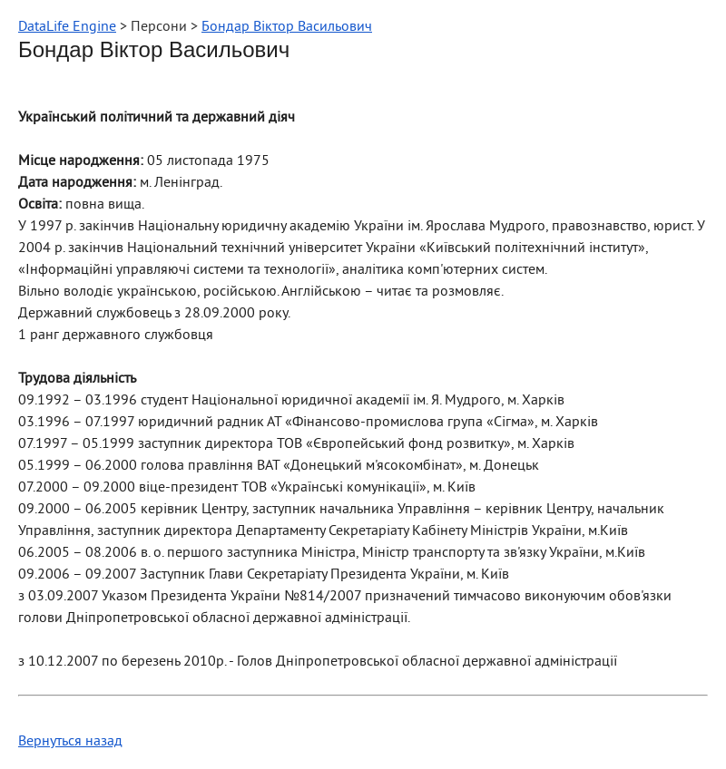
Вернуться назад (70, 742)
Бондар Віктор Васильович (286, 27)
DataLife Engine (67, 27)
